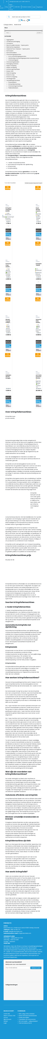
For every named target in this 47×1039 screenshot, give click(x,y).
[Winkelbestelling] (33, 183)
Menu (11, 24)
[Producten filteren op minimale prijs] (7, 33)
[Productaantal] (8, 226)
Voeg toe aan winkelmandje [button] (8, 230)
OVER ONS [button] (17, 7)
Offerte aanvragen (8, 234)
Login (34, 7)
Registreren (40, 7)
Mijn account (7, 1019)
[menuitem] (17, 25)
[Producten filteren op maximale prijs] (39, 33)
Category (6, 24)
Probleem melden (26, 7)
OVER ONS (7, 1014)
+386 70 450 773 (26, 1)
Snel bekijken (8, 238)
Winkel (6, 1021)
